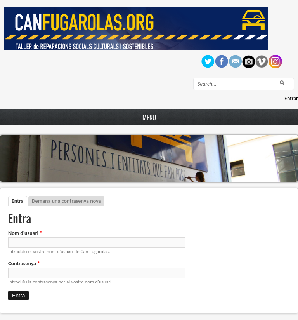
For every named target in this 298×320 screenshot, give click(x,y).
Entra (19, 201)
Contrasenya (24, 263)
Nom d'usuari (25, 233)
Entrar (291, 98)
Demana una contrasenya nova (66, 201)
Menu (149, 117)
